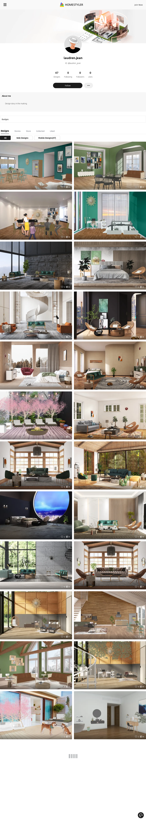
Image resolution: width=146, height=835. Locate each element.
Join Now (139, 4)
